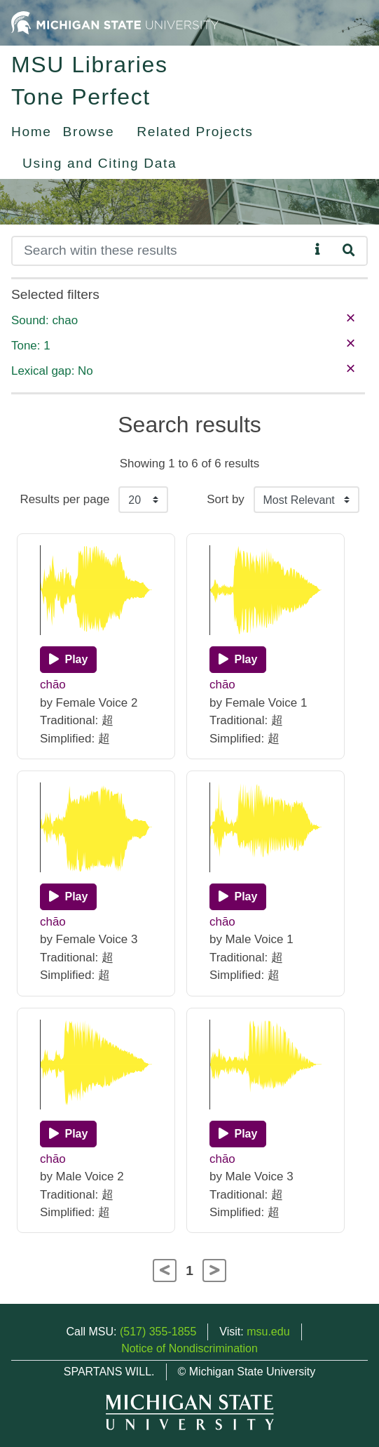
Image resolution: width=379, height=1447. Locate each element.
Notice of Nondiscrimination (189, 1348)
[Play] (68, 659)
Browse (89, 131)
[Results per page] (143, 499)
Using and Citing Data (99, 163)
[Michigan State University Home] (115, 22)
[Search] (160, 251)
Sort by (225, 499)
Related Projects (195, 131)
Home (31, 131)
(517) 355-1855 (158, 1332)
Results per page (64, 499)
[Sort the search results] (306, 499)
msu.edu (268, 1332)
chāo (53, 684)
